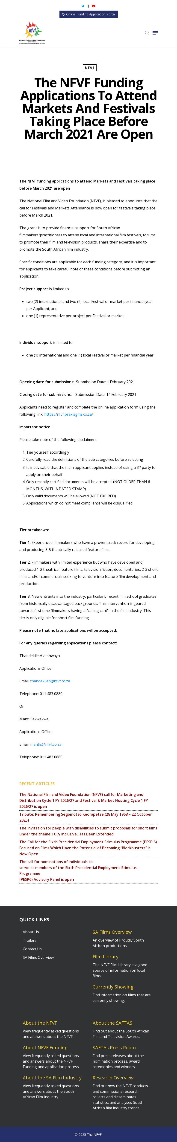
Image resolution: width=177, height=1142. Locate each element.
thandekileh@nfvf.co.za (50, 681)
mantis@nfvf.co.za (45, 744)
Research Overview (113, 1078)
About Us (31, 931)
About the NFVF (40, 1023)
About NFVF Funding (45, 1047)
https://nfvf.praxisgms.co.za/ (68, 414)
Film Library (105, 957)
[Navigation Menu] (155, 32)
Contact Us (32, 948)
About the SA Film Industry (52, 1078)
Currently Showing (113, 987)
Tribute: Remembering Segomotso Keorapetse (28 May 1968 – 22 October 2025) (85, 817)
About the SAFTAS (112, 1023)
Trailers (29, 940)
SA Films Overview (38, 957)
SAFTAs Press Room (114, 1047)
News (89, 68)
